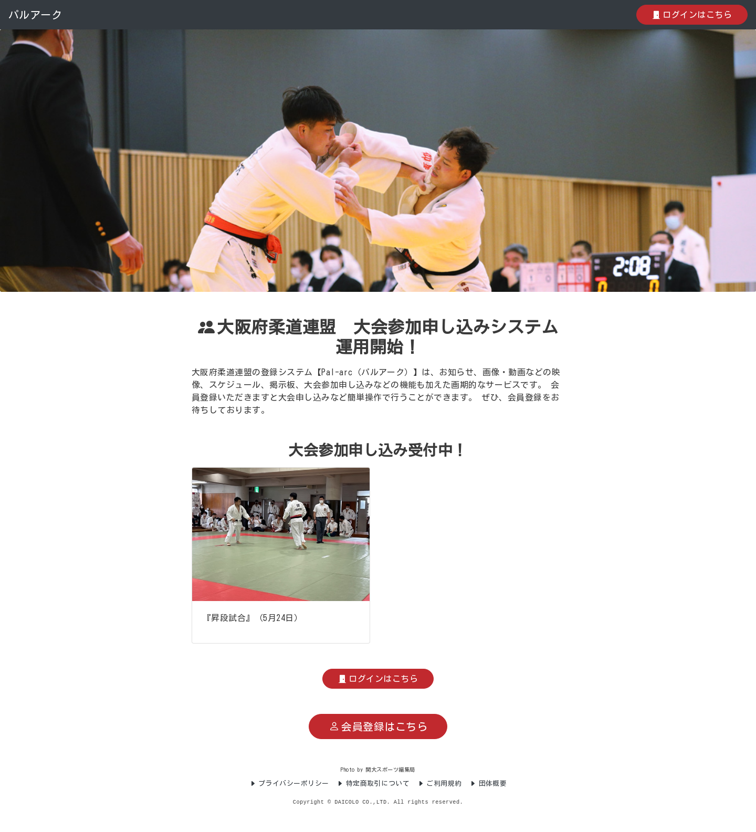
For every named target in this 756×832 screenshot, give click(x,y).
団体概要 (488, 783)
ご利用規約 (439, 783)
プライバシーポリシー (289, 783)
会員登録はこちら (378, 726)
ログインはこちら (692, 14)
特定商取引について (373, 783)
